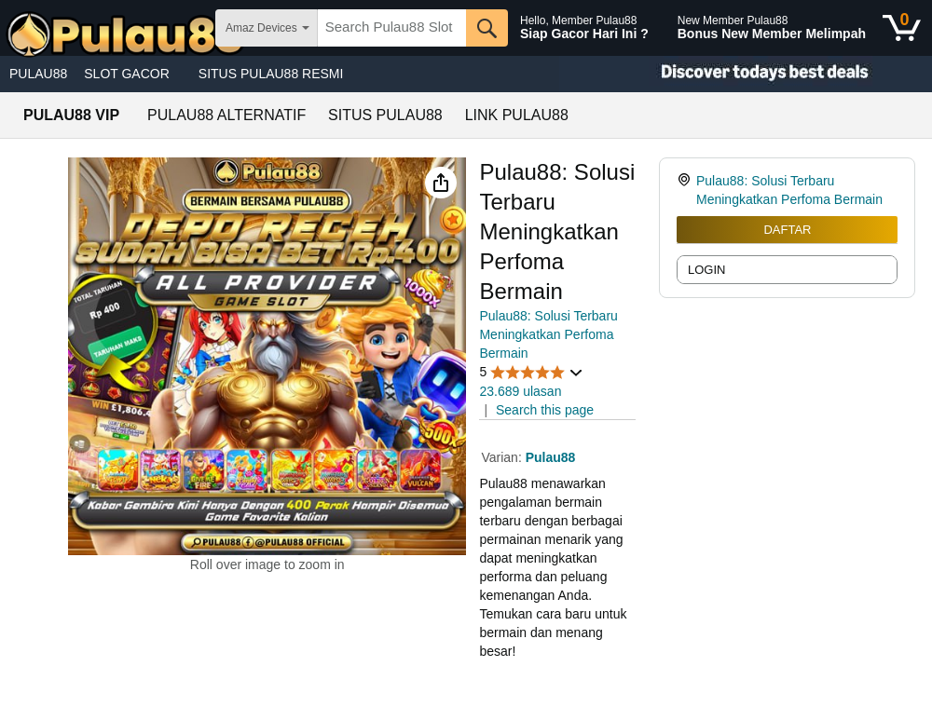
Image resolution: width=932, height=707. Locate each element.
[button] (441, 182)
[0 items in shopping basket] (901, 28)
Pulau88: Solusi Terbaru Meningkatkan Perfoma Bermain (548, 334)
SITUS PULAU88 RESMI (271, 73)
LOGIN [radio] (706, 270)
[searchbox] (392, 28)
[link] (686, 190)
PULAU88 (38, 73)
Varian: (503, 457)
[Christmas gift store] (745, 74)
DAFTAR (787, 230)
